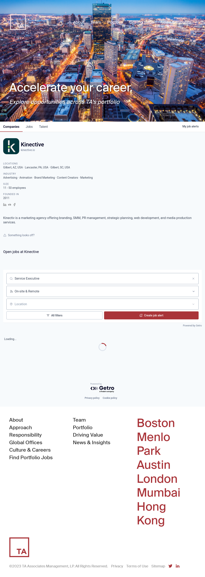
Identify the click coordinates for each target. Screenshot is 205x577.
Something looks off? (18, 235)
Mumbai (158, 493)
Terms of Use (137, 566)
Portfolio (82, 427)
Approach (20, 427)
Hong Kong (151, 514)
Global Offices (25, 442)
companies (11, 127)
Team (79, 420)
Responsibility (25, 435)
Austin (154, 465)
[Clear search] (193, 278)
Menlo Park (153, 444)
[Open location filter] (193, 304)
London (157, 479)
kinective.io (28, 150)
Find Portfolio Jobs (31, 457)
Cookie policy (110, 398)
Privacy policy (92, 398)
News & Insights (91, 442)
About (16, 420)
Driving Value (88, 435)
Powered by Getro (192, 325)
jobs (29, 127)
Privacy (117, 566)
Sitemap (158, 566)
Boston (156, 423)
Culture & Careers (30, 450)
